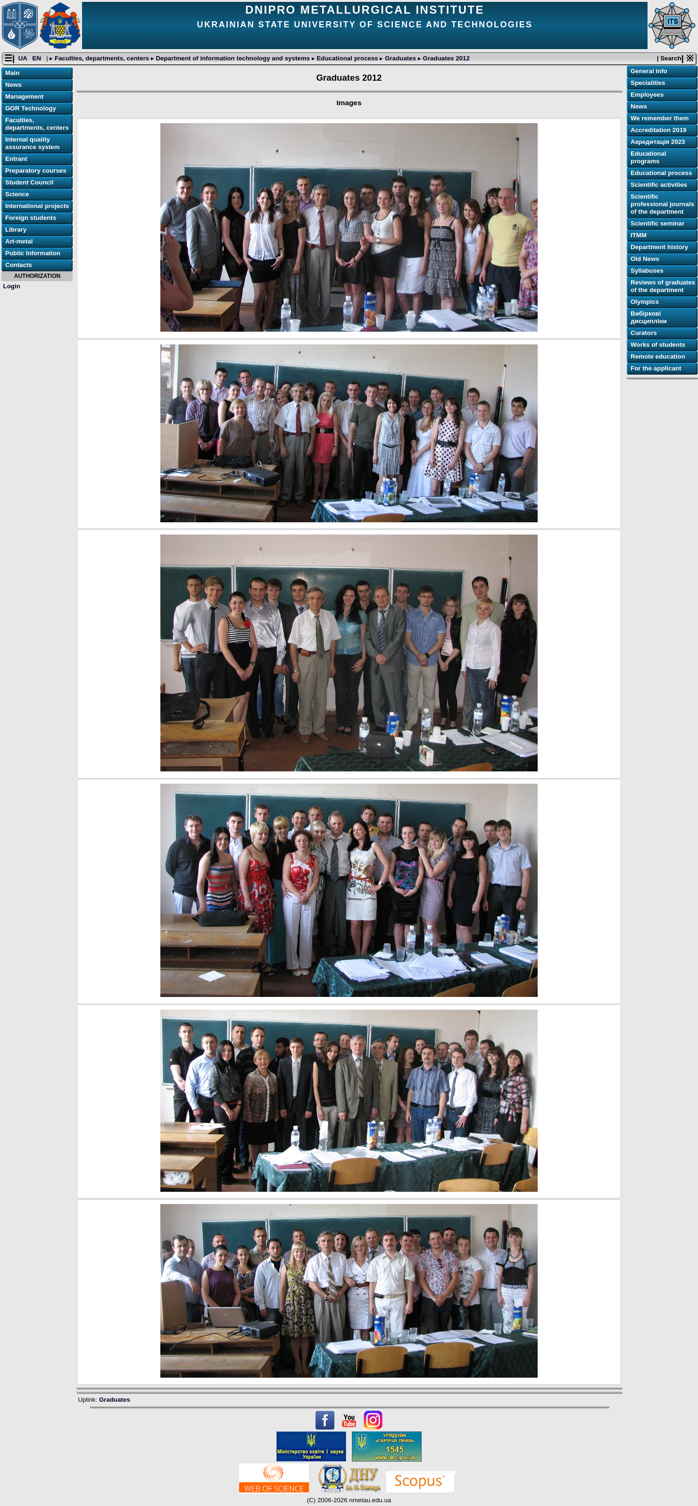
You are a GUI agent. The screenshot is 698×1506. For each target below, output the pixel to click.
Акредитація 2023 (658, 141)
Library (15, 229)
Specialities (648, 82)
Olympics (645, 301)
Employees (647, 94)
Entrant (16, 158)
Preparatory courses (35, 170)
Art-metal (19, 241)
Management (24, 96)
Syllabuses (647, 270)
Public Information (32, 253)
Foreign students (30, 217)
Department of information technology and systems (233, 58)
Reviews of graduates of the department (663, 286)
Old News (645, 258)
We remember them (660, 118)
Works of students (658, 344)
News (13, 84)
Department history (659, 247)
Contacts (18, 264)
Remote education (658, 356)
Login (11, 286)
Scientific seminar (657, 223)
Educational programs (648, 157)
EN (38, 58)
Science (17, 194)
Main (12, 72)
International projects (37, 205)
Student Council (29, 182)
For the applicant (656, 368)
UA (23, 58)
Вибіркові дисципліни (649, 317)
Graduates (400, 58)
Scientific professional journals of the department (662, 204)
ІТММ (639, 235)
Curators (644, 332)
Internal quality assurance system (32, 143)
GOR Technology (30, 108)
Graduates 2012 (445, 58)
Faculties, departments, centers (101, 58)
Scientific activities (659, 184)
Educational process (347, 58)
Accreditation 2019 (659, 130)
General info (649, 71)
